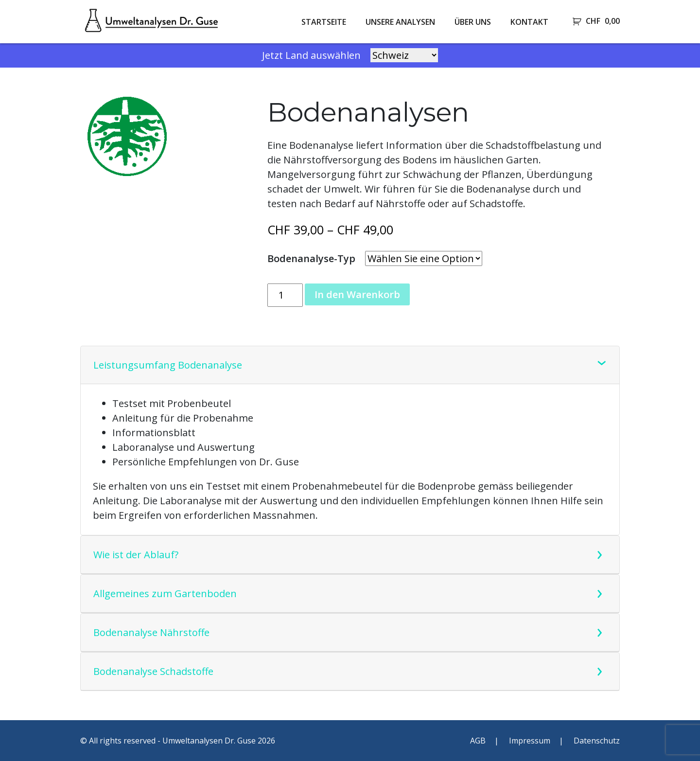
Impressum (529, 740)
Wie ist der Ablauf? (135, 554)
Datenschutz (597, 740)
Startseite (323, 22)
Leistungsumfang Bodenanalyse (167, 365)
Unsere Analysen (400, 22)
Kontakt (529, 22)
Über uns (473, 22)
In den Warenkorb (357, 294)
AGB (478, 740)
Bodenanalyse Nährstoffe (151, 632)
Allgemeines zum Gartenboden (165, 593)
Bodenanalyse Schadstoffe (153, 671)
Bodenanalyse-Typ (311, 258)
